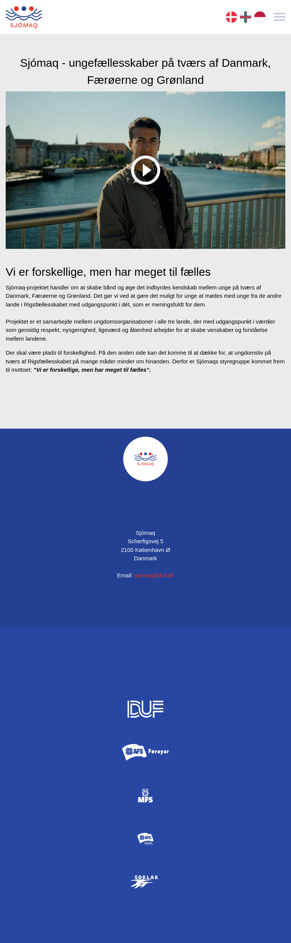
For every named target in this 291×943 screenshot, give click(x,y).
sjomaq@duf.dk (154, 575)
